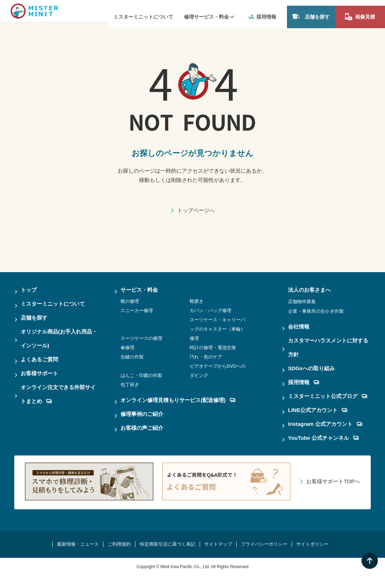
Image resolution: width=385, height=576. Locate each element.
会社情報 (298, 326)
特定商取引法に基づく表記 (167, 544)
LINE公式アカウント (317, 410)
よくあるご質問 (39, 359)
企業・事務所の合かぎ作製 (316, 311)
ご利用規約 (119, 544)
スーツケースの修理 (141, 338)
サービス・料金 (139, 290)
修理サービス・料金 (206, 11)
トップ (29, 290)
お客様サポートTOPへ (333, 481)
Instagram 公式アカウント (325, 424)
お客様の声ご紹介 (141, 428)
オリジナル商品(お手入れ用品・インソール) (59, 338)
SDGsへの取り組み (311, 368)
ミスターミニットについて (143, 11)
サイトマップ (218, 544)
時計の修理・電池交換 (213, 347)
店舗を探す (311, 11)
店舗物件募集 (302, 301)
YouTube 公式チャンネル (323, 438)
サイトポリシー (312, 544)
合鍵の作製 (132, 357)
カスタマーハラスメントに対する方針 (328, 347)
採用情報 (262, 11)
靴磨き (197, 301)
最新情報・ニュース (78, 544)
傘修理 (127, 347)
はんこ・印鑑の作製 (141, 375)
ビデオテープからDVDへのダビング (218, 370)
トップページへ (196, 210)
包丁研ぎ (129, 384)
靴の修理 (129, 301)
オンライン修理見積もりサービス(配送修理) (177, 400)
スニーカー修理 (136, 310)
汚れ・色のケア (206, 357)
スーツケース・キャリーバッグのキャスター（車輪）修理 (217, 329)
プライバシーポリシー (264, 544)
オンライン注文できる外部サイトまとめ (58, 394)
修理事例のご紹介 (141, 414)
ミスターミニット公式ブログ (327, 396)
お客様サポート (39, 373)
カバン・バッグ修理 (210, 310)
